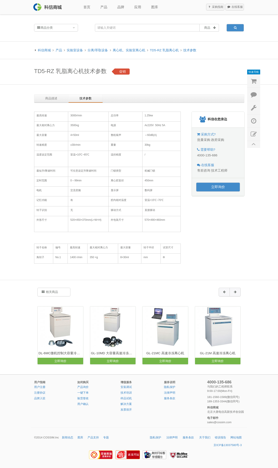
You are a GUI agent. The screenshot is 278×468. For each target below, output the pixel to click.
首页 (86, 7)
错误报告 (220, 437)
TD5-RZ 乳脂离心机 (164, 50)
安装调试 (126, 387)
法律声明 (169, 392)
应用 (137, 7)
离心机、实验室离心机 (129, 50)
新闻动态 (67, 437)
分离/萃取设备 (98, 50)
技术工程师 (219, 170)
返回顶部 (253, 144)
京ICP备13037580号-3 (227, 445)
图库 (154, 7)
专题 (106, 437)
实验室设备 (75, 50)
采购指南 (215, 7)
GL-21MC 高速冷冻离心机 (165, 353)
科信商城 (44, 50)
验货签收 (83, 398)
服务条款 (169, 398)
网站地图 (236, 437)
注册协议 (39, 392)
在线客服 (235, 7)
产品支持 (93, 437)
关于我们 (204, 437)
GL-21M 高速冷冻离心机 (217, 353)
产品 (103, 7)
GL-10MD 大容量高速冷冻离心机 (113, 353)
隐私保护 (169, 387)
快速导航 (253, 72)
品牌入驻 (39, 398)
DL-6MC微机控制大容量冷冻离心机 (60, 353)
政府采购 (217, 140)
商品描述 (51, 98)
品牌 (120, 7)
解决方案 (126, 404)
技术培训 (126, 392)
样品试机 (126, 398)
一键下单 (83, 392)
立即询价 (218, 187)
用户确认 (83, 404)
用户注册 (39, 387)
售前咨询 (203, 170)
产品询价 (83, 387)
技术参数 (189, 50)
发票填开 (126, 409)
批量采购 (203, 140)
